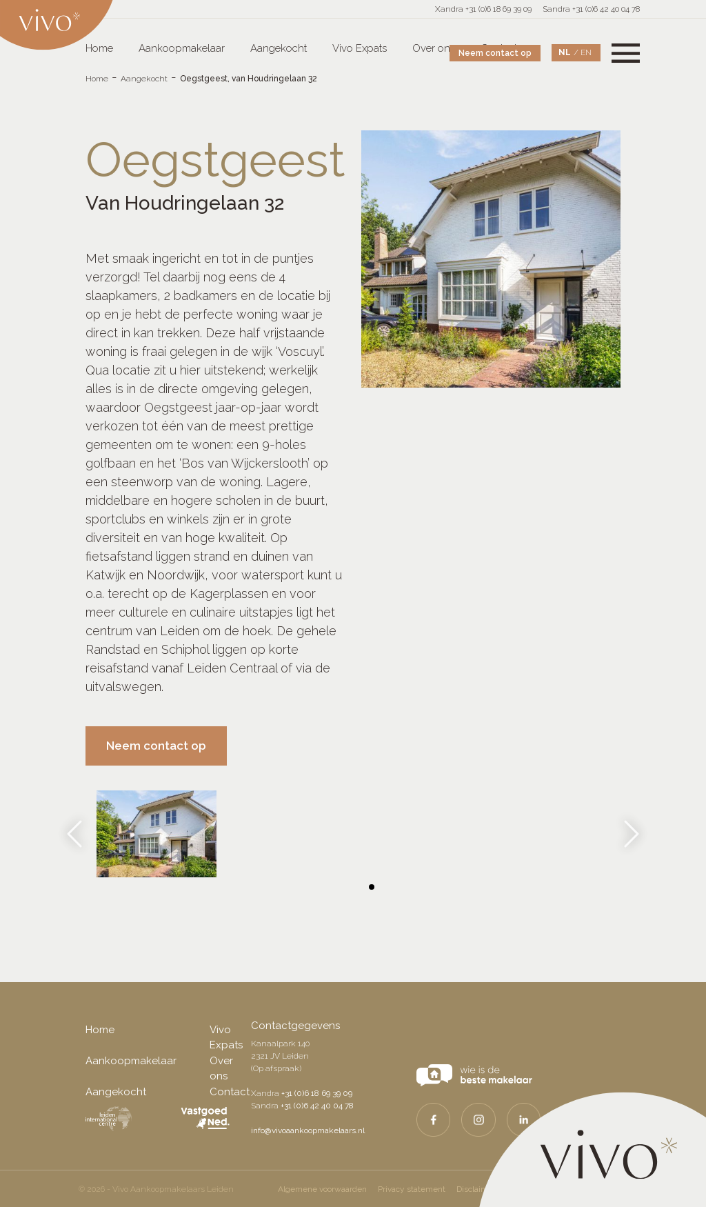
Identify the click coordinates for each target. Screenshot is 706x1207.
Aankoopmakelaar (182, 48)
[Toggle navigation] (626, 53)
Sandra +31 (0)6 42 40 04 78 (591, 9)
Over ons (433, 48)
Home (96, 78)
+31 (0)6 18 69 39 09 (316, 1093)
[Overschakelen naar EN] (586, 52)
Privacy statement (411, 1189)
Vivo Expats (359, 48)
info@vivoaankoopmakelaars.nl (308, 1130)
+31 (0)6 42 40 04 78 (317, 1105)
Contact (230, 1092)
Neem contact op (495, 53)
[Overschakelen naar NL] (569, 53)
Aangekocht (278, 48)
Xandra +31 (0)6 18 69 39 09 (483, 9)
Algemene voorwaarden (322, 1189)
